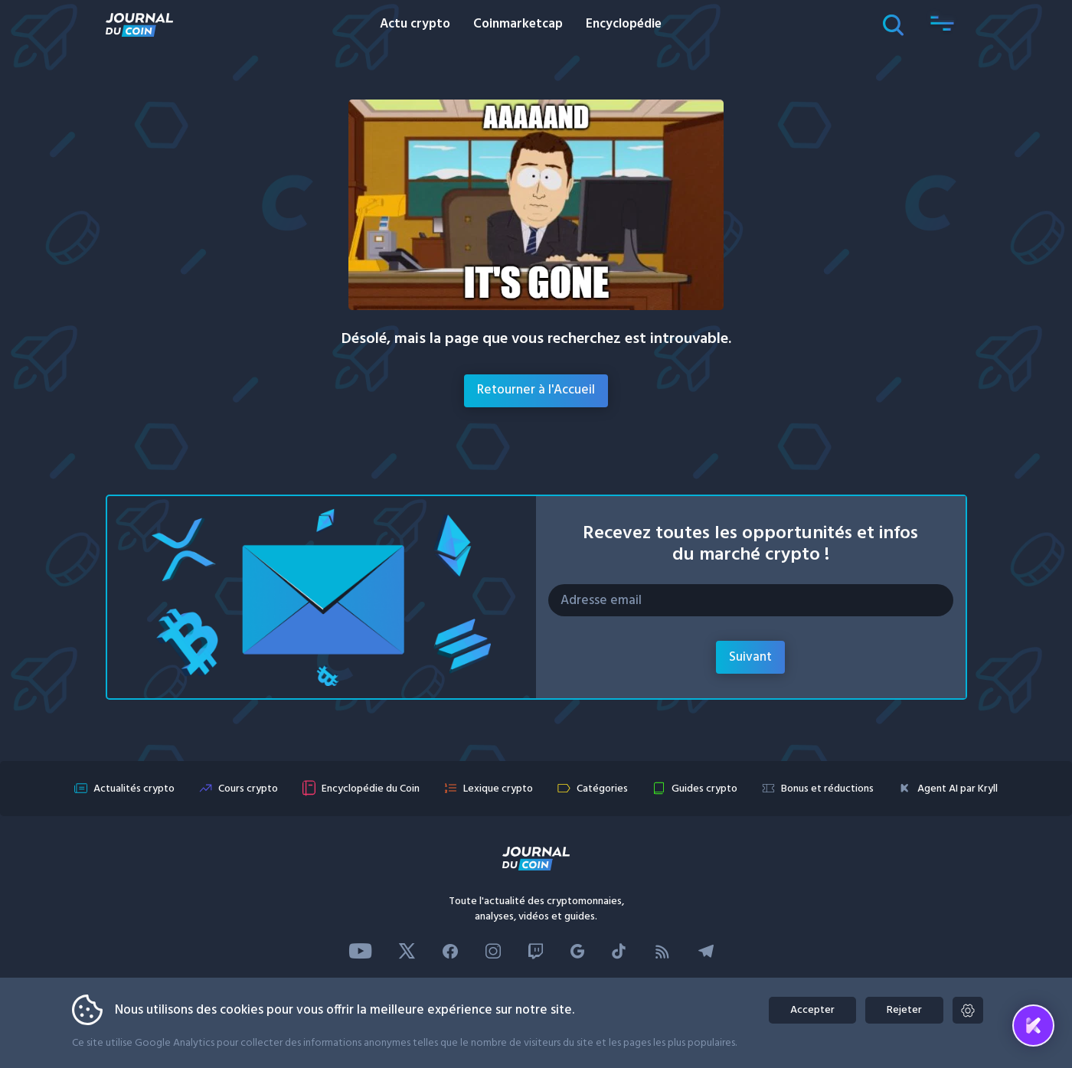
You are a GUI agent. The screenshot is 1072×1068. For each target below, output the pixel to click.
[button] (942, 24)
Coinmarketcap (518, 24)
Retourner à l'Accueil (536, 390)
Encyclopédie (624, 24)
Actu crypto (415, 24)
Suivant (750, 657)
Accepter (811, 1010)
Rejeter (905, 1010)
